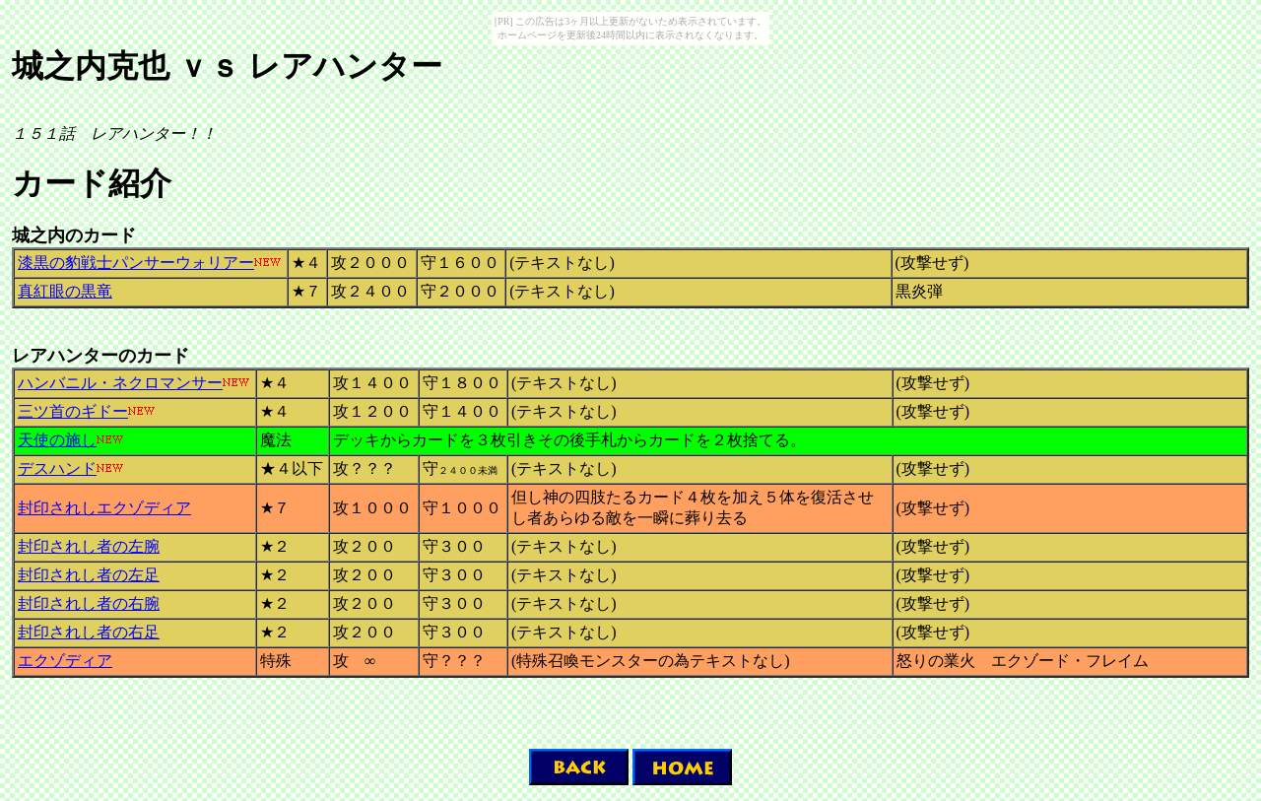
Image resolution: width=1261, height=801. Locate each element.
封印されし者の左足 (89, 575)
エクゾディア (65, 660)
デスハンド (57, 468)
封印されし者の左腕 (89, 546)
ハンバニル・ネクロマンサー (120, 382)
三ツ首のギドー (73, 411)
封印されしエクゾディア (104, 508)
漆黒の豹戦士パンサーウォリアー (136, 262)
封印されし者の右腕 (89, 603)
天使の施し (57, 440)
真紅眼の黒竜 (65, 291)
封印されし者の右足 (89, 632)
